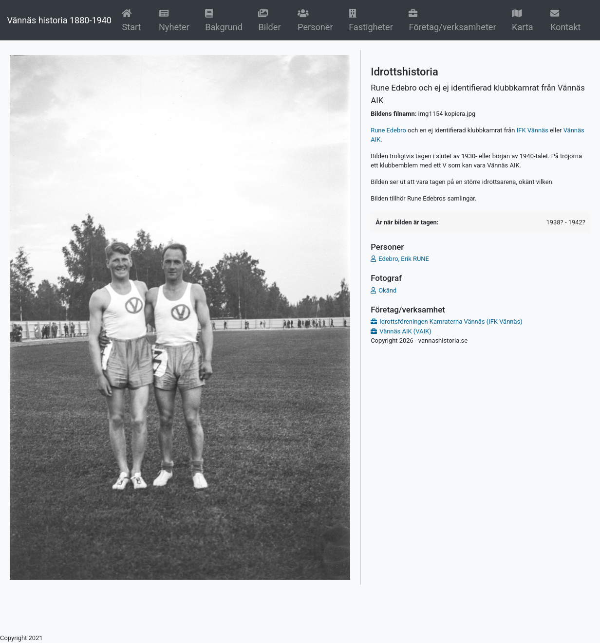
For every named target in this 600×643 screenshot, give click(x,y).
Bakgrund (225, 20)
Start (134, 20)
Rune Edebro (388, 130)
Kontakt (565, 20)
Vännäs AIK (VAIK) (405, 331)
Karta (522, 20)
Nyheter (176, 20)
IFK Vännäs (532, 130)
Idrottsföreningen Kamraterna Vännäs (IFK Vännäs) (451, 321)
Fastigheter (371, 20)
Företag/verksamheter (452, 20)
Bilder (271, 20)
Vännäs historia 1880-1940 (59, 20)
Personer (315, 20)
